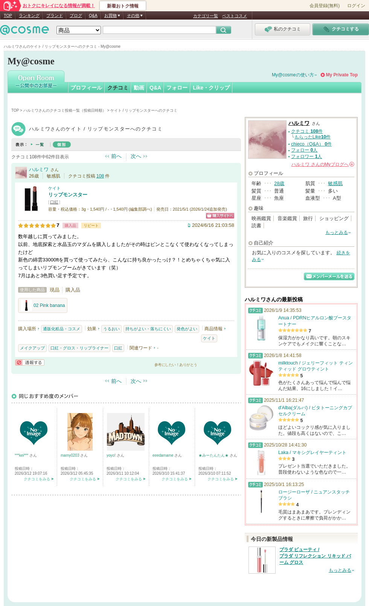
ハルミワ (39, 169)
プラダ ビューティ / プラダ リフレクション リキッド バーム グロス (315, 556)
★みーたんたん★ (214, 455)
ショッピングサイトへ (220, 216)
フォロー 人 (304, 150)
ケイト (54, 188)
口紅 (54, 202)
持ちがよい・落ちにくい (148, 329)
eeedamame (163, 455)
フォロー (177, 88)
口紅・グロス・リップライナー (79, 348)
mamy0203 (70, 455)
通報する (29, 362)
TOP (8, 15)
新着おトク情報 (123, 6)
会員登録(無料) (325, 5)
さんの (322, 164)
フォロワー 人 (306, 156)
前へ (116, 156)
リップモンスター (67, 194)
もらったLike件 (312, 137)
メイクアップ (32, 348)
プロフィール (86, 88)
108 (100, 176)
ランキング (29, 15)
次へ (136, 156)
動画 (139, 88)
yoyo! (112, 455)
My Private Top (342, 74)
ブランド (54, 15)
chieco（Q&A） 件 (311, 144)
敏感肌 (335, 183)
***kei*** (22, 455)
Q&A (93, 15)
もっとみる (336, 232)
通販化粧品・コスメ (61, 329)
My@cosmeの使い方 (293, 74)
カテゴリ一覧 (205, 16)
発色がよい (187, 329)
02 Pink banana (43, 305)
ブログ (76, 15)
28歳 (279, 183)
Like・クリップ (211, 88)
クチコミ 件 (307, 131)
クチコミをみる (37, 479)
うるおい (111, 329)
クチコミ (117, 88)
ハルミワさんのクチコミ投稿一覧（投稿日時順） (64, 110)
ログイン (356, 5)
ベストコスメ (234, 16)
